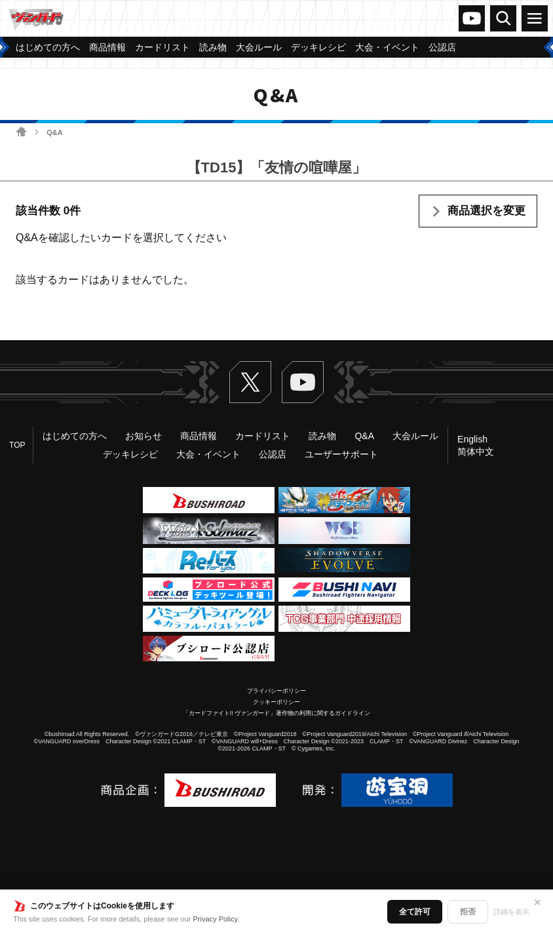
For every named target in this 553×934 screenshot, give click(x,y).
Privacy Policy (215, 919)
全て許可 (414, 911)
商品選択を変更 (486, 210)
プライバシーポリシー (276, 691)
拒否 (468, 911)
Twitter (250, 382)
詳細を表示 (511, 912)
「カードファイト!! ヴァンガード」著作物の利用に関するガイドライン (277, 713)
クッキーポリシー (276, 702)
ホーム (21, 131)
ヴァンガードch (472, 18)
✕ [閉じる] (537, 902)
